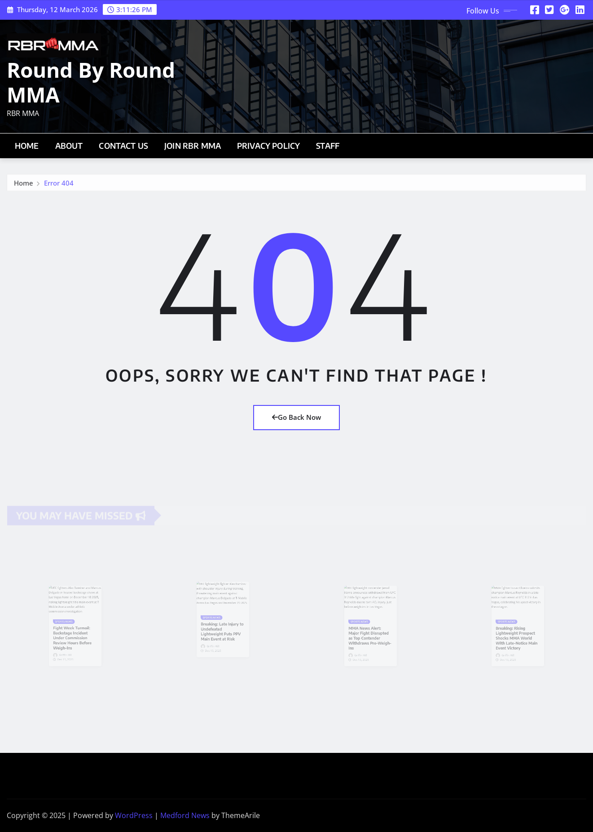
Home (27, 146)
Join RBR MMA (192, 146)
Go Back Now (296, 417)
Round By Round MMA (91, 82)
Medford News (185, 815)
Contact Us (123, 146)
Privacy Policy (268, 146)
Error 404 (59, 184)
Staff (327, 146)
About (69, 146)
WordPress (134, 815)
